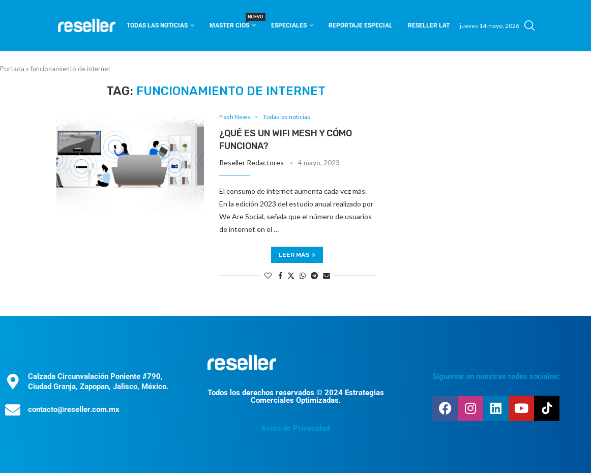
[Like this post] (268, 276)
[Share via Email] (326, 276)
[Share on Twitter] (290, 276)
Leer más (297, 255)
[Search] (529, 25)
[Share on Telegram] (314, 276)
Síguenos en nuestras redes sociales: (496, 377)
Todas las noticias (157, 25)
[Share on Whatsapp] (303, 276)
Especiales (289, 25)
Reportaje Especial (361, 25)
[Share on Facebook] (280, 276)
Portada (12, 69)
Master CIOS (233, 22)
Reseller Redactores (251, 163)
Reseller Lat (429, 25)
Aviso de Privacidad (295, 429)
